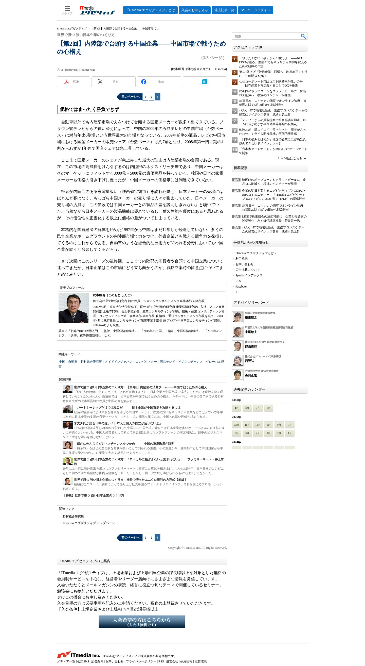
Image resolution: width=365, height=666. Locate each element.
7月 (290, 424)
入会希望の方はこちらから (142, 621)
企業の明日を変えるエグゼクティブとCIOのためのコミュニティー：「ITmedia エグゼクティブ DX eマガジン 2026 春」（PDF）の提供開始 (273, 195)
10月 (258, 424)
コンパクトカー (146, 361)
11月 (247, 424)
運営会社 (172, 661)
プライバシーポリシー (141, 661)
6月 (237, 433)
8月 (279, 424)
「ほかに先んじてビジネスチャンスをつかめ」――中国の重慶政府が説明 (124, 443)
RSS (238, 281)
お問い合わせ (244, 264)
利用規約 (241, 258)
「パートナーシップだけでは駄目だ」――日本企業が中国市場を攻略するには (127, 407)
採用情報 (186, 661)
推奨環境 (201, 661)
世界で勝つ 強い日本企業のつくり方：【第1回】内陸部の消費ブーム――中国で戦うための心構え (140, 387)
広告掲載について (247, 270)
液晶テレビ (167, 361)
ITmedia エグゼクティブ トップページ (89, 523)
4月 (237, 408)
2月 (258, 408)
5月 (247, 433)
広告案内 (97, 661)
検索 (303, 36)
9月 (268, 424)
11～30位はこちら (290, 158)
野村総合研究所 (91, 361)
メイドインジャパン (118, 361)
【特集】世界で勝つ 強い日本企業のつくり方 (93, 495)
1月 (268, 408)
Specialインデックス (249, 275)
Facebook (241, 286)
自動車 (72, 361)
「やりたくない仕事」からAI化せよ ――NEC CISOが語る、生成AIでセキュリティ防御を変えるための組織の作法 (273, 62)
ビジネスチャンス (190, 361)
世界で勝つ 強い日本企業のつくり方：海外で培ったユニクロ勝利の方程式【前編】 (130, 479)
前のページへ (130, 96)
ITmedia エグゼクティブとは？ (256, 253)
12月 (236, 424)
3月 (247, 408)
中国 (62, 361)
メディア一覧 (66, 661)
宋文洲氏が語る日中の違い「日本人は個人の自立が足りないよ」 (118, 423)
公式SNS (83, 661)
